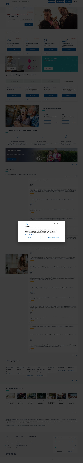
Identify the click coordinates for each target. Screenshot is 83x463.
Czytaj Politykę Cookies (30, 234)
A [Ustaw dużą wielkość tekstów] (57, 223)
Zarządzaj (29, 237)
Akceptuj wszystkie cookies (53, 237)
